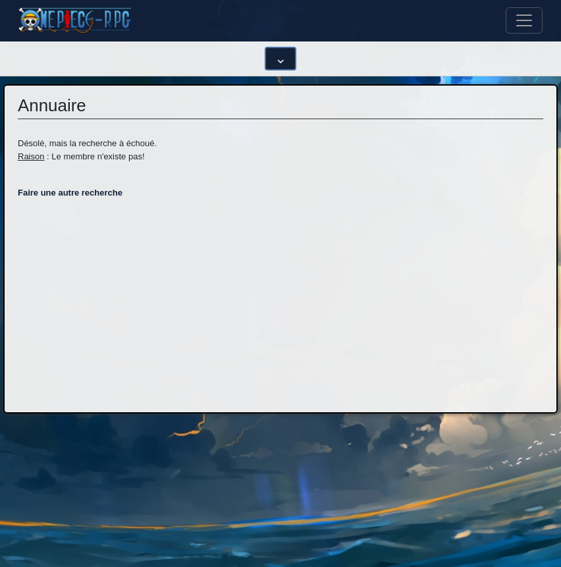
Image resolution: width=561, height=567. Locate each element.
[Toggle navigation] (524, 20)
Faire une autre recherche (70, 193)
